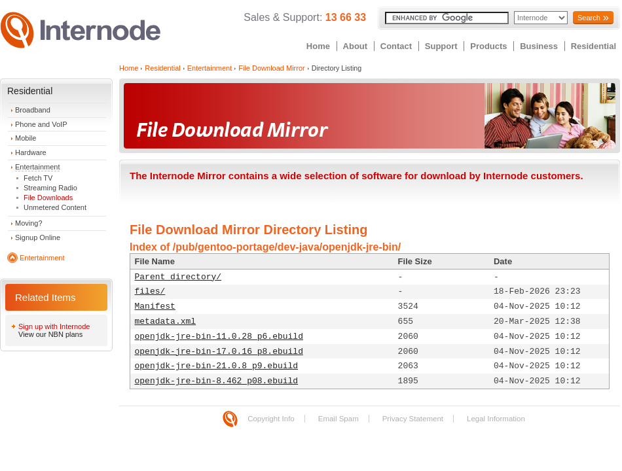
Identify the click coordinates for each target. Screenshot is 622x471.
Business (539, 46)
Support (441, 46)
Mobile (25, 138)
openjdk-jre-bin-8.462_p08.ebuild (217, 381)
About (355, 46)
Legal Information (496, 419)
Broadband (32, 110)
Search (588, 18)
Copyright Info (271, 419)
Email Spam (338, 419)
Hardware (30, 152)
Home (318, 46)
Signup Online (37, 237)
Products (488, 46)
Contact (396, 46)
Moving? (29, 223)
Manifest (155, 306)
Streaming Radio (50, 188)
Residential (593, 46)
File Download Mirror (271, 68)
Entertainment (37, 167)
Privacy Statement (412, 419)
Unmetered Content (55, 207)
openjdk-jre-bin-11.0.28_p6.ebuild (219, 336)
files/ (150, 291)
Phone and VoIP (41, 124)
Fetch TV (38, 178)
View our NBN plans (50, 334)
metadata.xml (165, 321)
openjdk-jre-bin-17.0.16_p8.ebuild (219, 352)
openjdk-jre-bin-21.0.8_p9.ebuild (217, 366)
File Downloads (48, 197)
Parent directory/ (178, 277)
